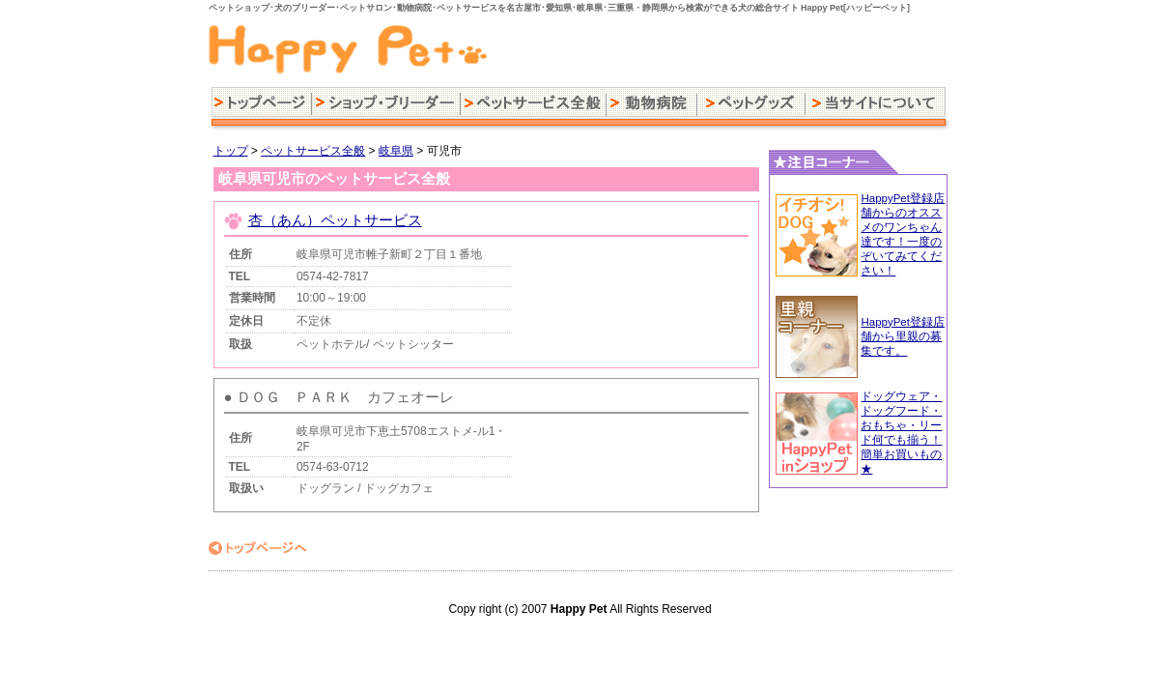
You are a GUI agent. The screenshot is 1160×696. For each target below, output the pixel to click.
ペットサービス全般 (313, 151)
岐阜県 (396, 151)
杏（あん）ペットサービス (335, 220)
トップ (230, 151)
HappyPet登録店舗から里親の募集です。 (903, 336)
